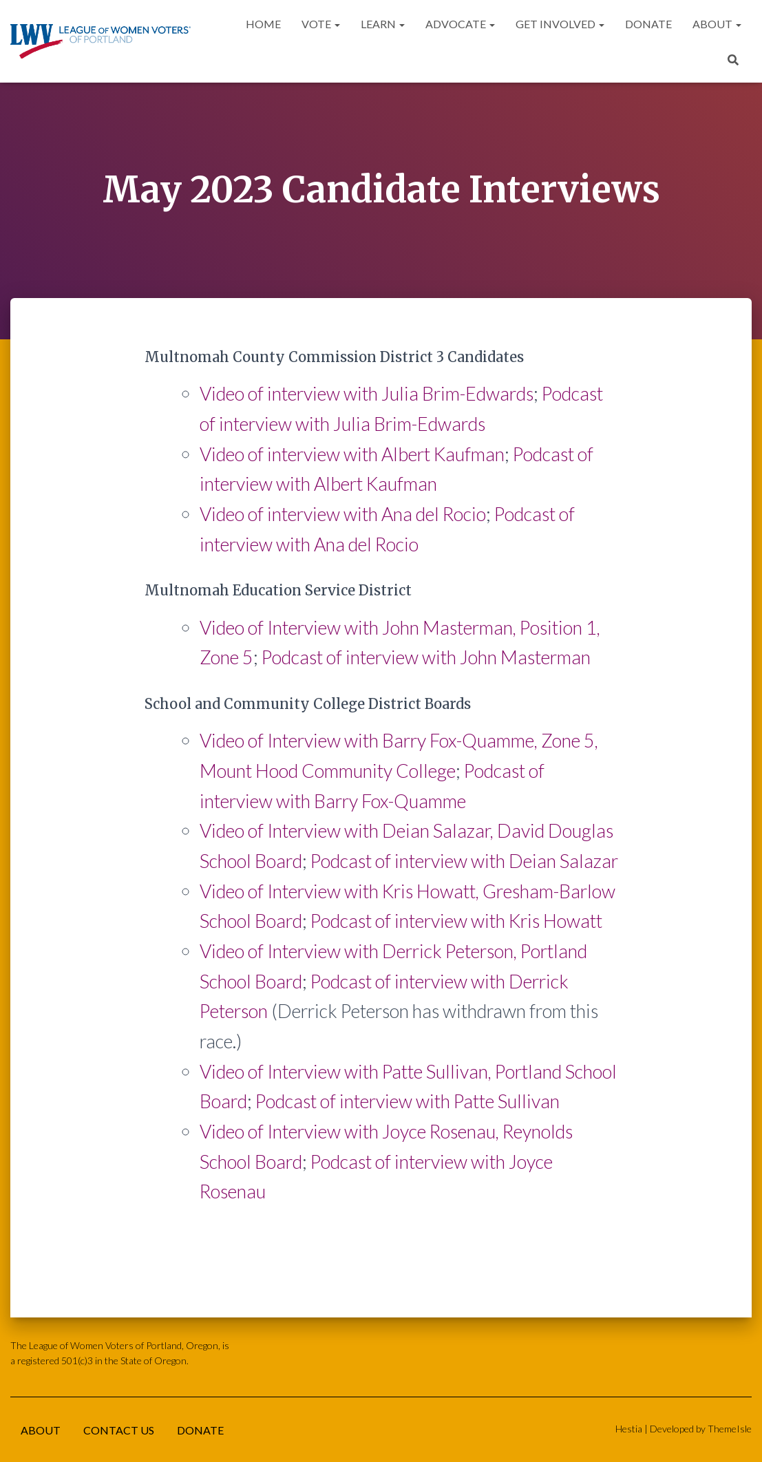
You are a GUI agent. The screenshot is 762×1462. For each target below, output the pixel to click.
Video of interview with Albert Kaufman (352, 454)
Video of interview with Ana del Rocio (343, 513)
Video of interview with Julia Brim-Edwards (366, 393)
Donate (648, 23)
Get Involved (560, 23)
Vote (320, 23)
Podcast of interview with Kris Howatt (456, 920)
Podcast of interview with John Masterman (426, 657)
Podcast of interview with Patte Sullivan (407, 1101)
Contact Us (118, 1430)
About (716, 23)
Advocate (460, 23)
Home (263, 23)
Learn (383, 23)
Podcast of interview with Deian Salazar (464, 860)
